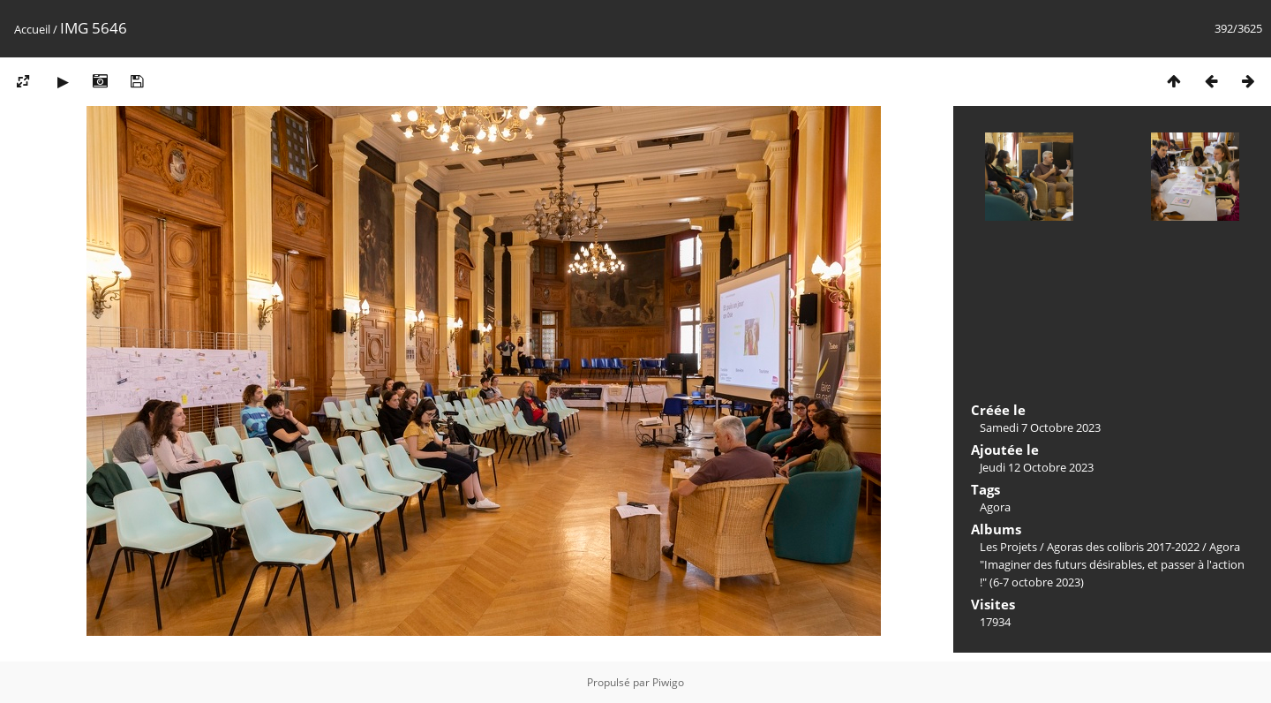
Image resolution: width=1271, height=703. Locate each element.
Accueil (32, 29)
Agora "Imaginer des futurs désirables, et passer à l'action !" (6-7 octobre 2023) (1112, 564)
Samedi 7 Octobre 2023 (1040, 427)
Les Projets (1008, 547)
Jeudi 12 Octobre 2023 (1037, 467)
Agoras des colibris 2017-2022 (1123, 547)
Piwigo (668, 682)
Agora (995, 507)
